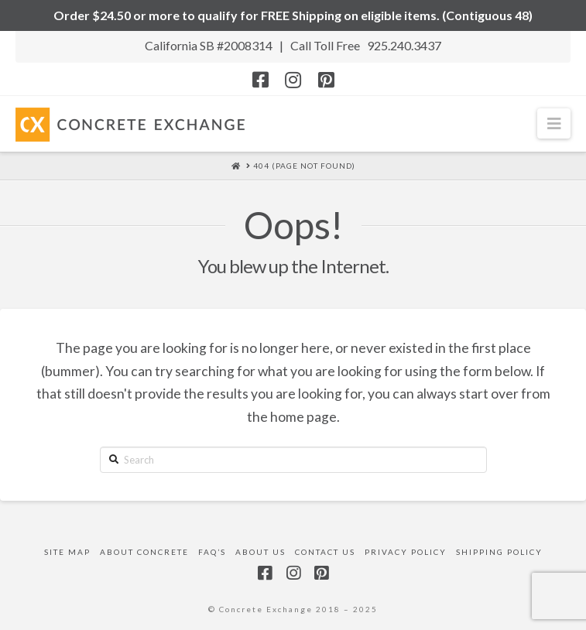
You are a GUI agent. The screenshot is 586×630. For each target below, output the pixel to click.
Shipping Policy (499, 551)
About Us (260, 551)
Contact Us (325, 551)
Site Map (67, 551)
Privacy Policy (406, 551)
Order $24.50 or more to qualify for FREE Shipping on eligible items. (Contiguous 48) (293, 15)
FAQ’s (212, 551)
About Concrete (144, 551)
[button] (554, 123)
